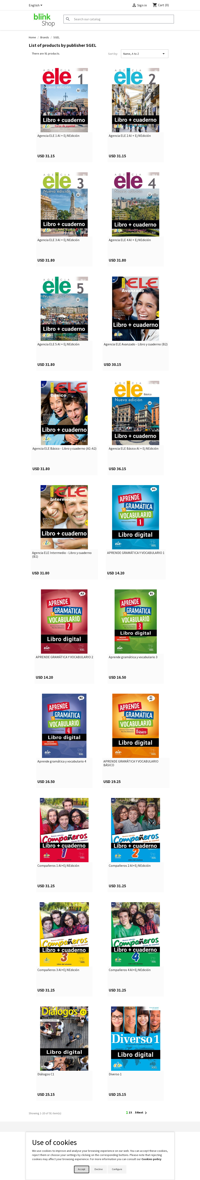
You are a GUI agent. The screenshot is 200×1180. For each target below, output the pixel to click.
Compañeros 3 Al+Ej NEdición (58, 970)
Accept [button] (81, 1169)
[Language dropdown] (36, 5)
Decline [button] (99, 1169)
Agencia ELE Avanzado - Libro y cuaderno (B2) (136, 344)
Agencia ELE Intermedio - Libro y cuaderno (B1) (62, 554)
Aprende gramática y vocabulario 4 (61, 761)
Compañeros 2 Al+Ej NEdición (130, 866)
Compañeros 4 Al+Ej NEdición (130, 970)
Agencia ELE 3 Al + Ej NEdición (58, 240)
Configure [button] (117, 1169)
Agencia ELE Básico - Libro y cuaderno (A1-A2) (64, 448)
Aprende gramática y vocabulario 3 (133, 657)
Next (142, 1112)
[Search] (118, 19)
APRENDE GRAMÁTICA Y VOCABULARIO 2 (64, 657)
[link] (64, 115)
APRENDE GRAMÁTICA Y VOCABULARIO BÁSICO (130, 763)
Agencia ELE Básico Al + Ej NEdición (133, 448)
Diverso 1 (115, 1074)
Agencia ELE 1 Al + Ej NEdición (58, 136)
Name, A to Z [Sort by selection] (144, 53)
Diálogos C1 (45, 1074)
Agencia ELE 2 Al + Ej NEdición (130, 136)
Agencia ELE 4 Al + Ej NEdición (130, 240)
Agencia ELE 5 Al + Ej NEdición (58, 344)
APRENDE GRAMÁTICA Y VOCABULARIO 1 (135, 553)
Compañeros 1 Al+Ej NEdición (58, 866)
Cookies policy (151, 1159)
